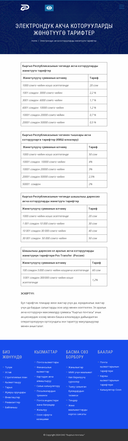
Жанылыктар (75, 367)
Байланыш (11, 407)
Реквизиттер (12, 402)
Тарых (8, 387)
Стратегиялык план (16, 377)
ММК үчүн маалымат (80, 372)
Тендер (72, 400)
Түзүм (8, 367)
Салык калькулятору (48, 386)
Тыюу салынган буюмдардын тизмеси (77, 391)
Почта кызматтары (48, 362)
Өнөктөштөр (12, 397)
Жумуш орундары (15, 392)
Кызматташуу (13, 382)
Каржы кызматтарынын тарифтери (109, 380)
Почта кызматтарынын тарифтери (109, 366)
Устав (8, 372)
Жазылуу (42, 409)
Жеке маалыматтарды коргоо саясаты (77, 410)
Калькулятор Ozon (110, 389)
